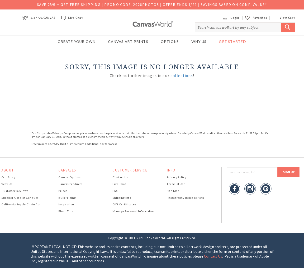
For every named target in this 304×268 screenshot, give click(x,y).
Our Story (8, 177)
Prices (62, 190)
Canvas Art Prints (128, 41)
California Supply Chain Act (21, 204)
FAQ (116, 190)
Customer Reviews (14, 190)
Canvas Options (69, 177)
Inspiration (66, 204)
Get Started (232, 41)
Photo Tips (65, 211)
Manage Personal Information (134, 211)
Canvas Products (70, 183)
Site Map (173, 190)
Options (170, 41)
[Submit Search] (288, 27)
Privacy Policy (176, 177)
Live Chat (72, 18)
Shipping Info (122, 197)
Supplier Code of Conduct (19, 197)
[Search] (245, 27)
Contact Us (120, 177)
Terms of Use (176, 183)
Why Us (198, 41)
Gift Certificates (125, 204)
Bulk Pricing (67, 197)
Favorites (259, 18)
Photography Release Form (186, 197)
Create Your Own (76, 41)
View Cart (283, 18)
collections (182, 75)
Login (231, 18)
